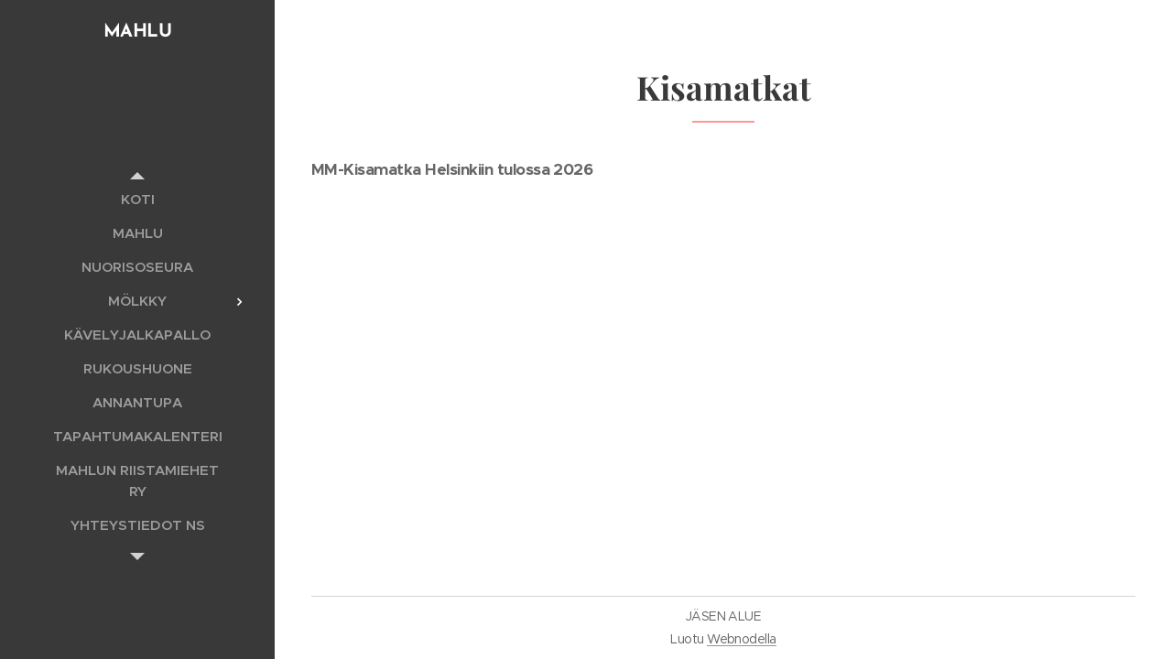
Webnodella (741, 639)
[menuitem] (137, 199)
